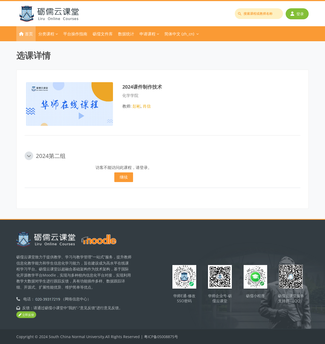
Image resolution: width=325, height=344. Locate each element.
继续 (124, 177)
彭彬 (137, 106)
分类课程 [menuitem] (46, 33)
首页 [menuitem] (29, 33)
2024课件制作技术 (142, 86)
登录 (297, 13)
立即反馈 (26, 315)
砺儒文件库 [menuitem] (103, 33)
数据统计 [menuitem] (126, 33)
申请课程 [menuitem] (147, 33)
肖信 (147, 106)
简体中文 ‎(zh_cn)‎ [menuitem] (179, 33)
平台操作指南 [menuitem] (75, 33)
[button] (29, 156)
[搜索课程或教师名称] (259, 14)
